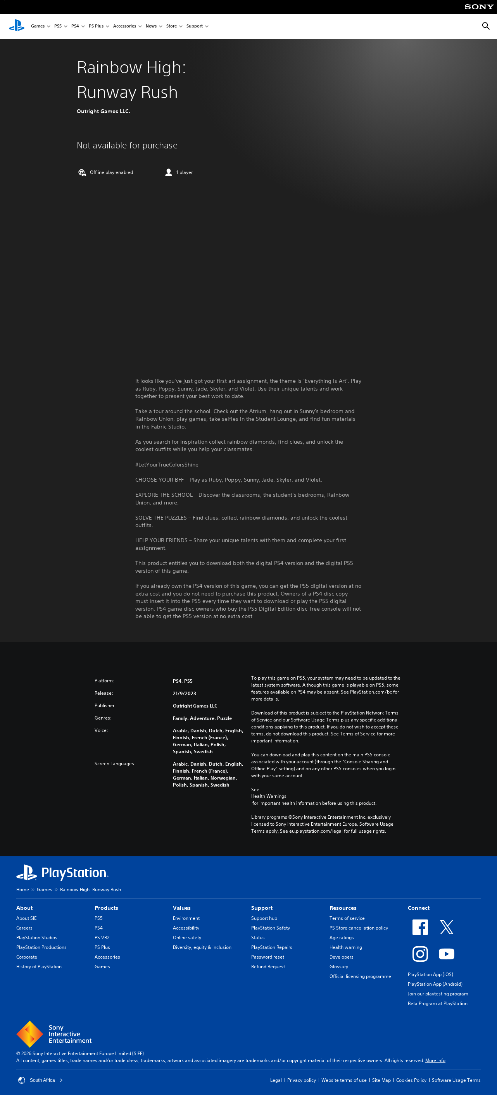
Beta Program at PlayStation (438, 1003)
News (151, 26)
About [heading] (24, 907)
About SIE (26, 918)
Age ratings (342, 937)
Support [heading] (262, 907)
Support (194, 26)
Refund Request (268, 966)
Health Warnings (268, 796)
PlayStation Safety (270, 928)
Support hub (264, 918)
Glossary (339, 966)
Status (258, 937)
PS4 (75, 26)
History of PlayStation (39, 966)
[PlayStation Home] (16, 26)
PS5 (58, 26)
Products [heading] (106, 907)
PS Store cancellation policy (359, 928)
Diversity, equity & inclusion (202, 947)
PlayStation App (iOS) (430, 974)
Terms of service (347, 918)
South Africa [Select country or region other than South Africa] (40, 1080)
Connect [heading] (419, 907)
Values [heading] (182, 907)
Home (22, 889)
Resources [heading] (343, 907)
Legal (276, 1080)
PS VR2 (102, 937)
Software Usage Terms (456, 1080)
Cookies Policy (411, 1080)
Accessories (124, 26)
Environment (186, 918)
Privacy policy (301, 1080)
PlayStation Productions (41, 947)
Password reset (267, 957)
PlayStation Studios (36, 937)
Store (171, 26)
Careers (24, 928)
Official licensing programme (360, 976)
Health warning (346, 947)
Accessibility (186, 928)
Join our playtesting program (438, 993)
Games (38, 26)
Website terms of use (344, 1080)
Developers (342, 957)
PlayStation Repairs (271, 947)
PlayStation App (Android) (435, 984)
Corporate (26, 957)
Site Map (381, 1080)
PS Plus (96, 26)
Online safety (187, 937)
